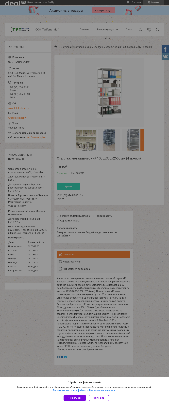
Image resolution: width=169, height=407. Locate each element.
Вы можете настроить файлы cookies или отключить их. (83, 390)
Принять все (75, 398)
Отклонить (98, 398)
